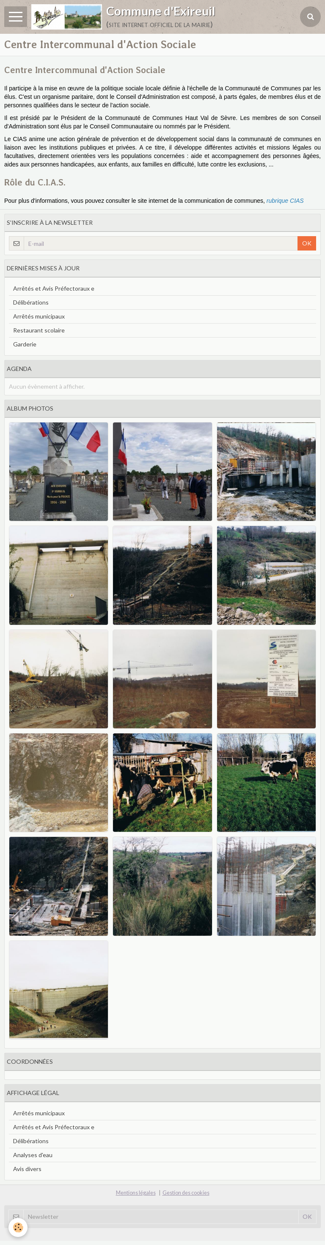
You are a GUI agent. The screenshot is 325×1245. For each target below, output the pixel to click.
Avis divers (27, 1168)
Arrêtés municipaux (39, 316)
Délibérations (31, 302)
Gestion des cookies (185, 1193)
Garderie (24, 344)
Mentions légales (136, 1193)
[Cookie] (18, 1227)
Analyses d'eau (32, 1154)
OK (306, 243)
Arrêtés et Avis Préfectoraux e (53, 288)
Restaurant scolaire (39, 330)
